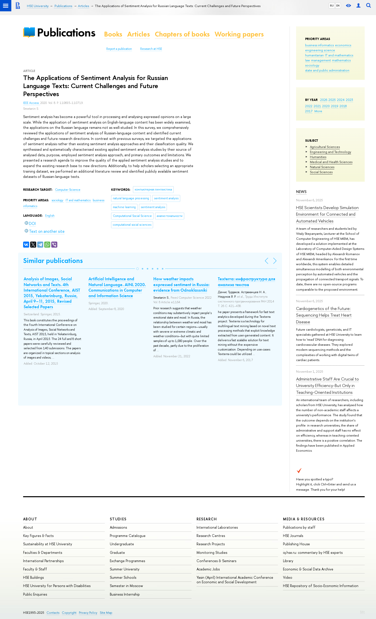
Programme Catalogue (128, 535)
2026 (323, 99)
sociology (312, 65)
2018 (343, 106)
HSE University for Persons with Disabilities (56, 585)
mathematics (341, 60)
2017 (308, 111)
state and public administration (327, 70)
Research (207, 519)
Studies (118, 519)
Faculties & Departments (42, 552)
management (321, 60)
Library (288, 560)
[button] (137, 268)
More (318, 111)
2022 (308, 106)
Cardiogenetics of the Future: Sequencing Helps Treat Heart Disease (324, 315)
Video (287, 577)
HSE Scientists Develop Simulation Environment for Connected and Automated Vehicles (327, 214)
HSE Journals (293, 535)
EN (338, 5)
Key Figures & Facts (38, 535)
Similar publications (53, 260)
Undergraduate (122, 543)
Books (113, 34)
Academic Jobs (208, 569)
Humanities (318, 156)
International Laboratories (217, 527)
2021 (317, 106)
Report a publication (119, 49)
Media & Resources (303, 519)
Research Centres (211, 535)
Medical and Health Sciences (331, 162)
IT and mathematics (339, 55)
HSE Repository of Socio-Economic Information (320, 585)
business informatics (319, 45)
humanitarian (314, 55)
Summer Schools (123, 577)
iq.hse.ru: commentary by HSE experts (313, 552)
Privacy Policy (88, 612)
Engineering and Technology (330, 151)
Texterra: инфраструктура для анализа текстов (246, 281)
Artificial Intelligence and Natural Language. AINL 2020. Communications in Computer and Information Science (117, 287)
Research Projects (211, 543)
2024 (341, 99)
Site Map (106, 612)
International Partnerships (43, 560)
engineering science (320, 50)
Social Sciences (321, 172)
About (30, 519)
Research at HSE (151, 49)
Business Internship (125, 594)
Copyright (69, 612)
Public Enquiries (35, 594)
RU (332, 5)
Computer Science (67, 190)
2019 (334, 106)
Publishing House (296, 543)
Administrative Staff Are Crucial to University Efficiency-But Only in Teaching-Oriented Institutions (327, 385)
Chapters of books (182, 34)
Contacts (52, 612)
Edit (362, 611)
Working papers (239, 34)
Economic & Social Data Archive (308, 569)
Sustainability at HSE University (47, 543)
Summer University (124, 569)
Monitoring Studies (212, 552)
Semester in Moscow (126, 585)
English (50, 216)
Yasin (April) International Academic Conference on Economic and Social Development (235, 579)
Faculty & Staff (35, 569)
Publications (66, 32)
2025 (332, 99)
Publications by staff (299, 527)
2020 (326, 106)
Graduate (117, 552)
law (307, 60)
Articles (138, 34)
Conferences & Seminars (216, 560)
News (301, 191)
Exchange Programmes (127, 560)
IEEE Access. (31, 103)
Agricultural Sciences (325, 146)
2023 (349, 99)
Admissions (118, 527)
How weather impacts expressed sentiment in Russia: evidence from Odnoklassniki (181, 284)
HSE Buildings (33, 577)
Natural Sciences (322, 167)
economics (343, 45)
